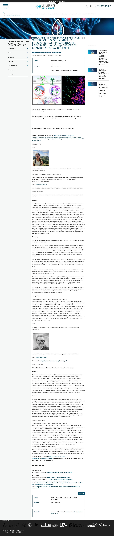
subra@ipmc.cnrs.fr (41, 185)
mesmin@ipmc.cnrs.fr (47, 458)
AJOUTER (81, 493)
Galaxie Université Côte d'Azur (57, 1)
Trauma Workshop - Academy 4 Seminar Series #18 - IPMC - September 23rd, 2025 (103, 74)
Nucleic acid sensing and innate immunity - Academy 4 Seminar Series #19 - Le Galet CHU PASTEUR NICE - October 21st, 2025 (104, 57)
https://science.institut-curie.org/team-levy (53, 361)
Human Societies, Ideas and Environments (58, 478)
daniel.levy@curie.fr (41, 357)
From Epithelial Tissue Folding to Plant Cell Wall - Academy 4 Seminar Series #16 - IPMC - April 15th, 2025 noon (104, 90)
